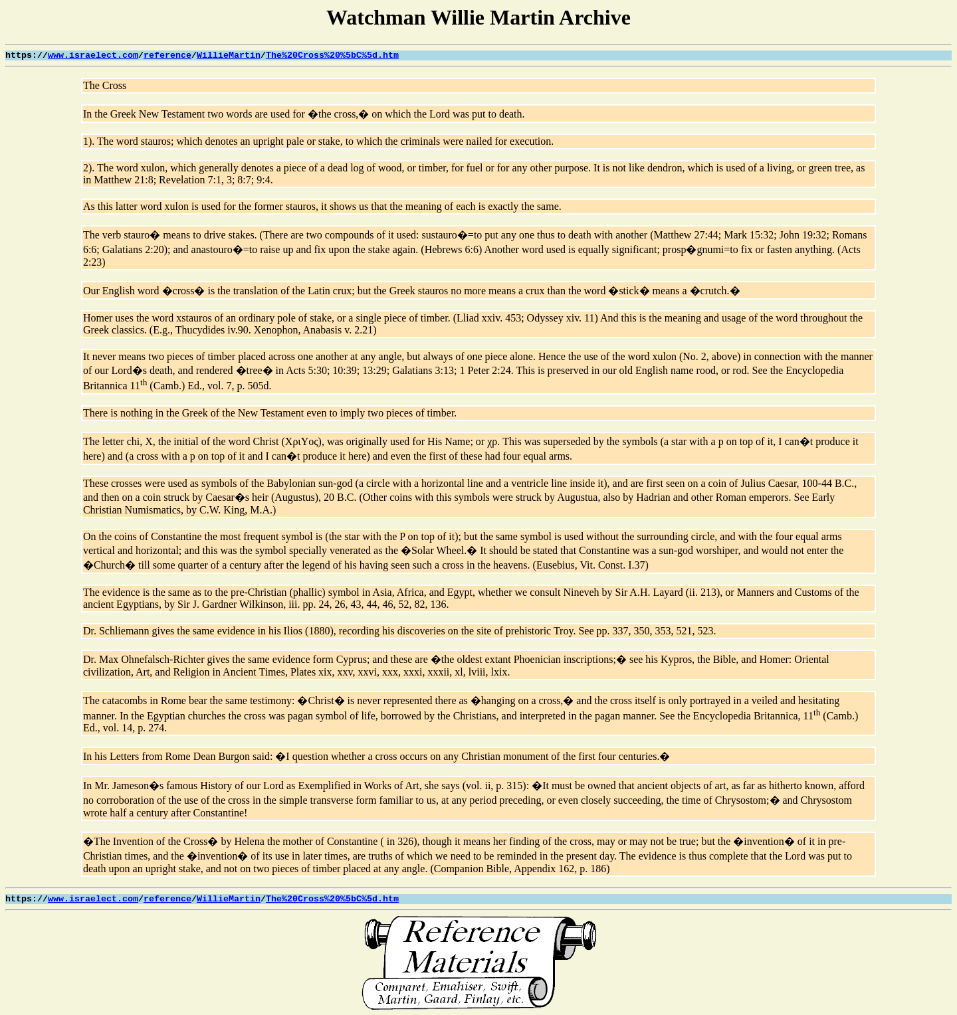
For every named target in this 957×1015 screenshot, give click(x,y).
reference (167, 55)
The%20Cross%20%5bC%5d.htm (332, 55)
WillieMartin (229, 55)
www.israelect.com (93, 55)
